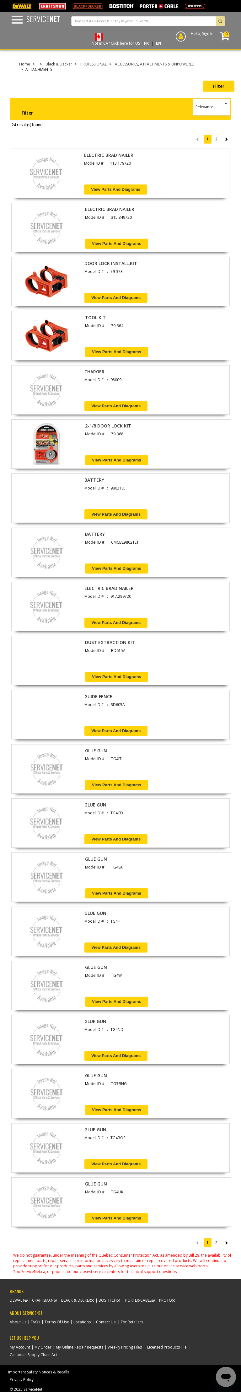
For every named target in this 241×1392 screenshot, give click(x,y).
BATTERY (94, 480)
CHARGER (94, 372)
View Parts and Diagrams (115, 189)
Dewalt (17, 1300)
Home (24, 64)
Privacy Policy (22, 1379)
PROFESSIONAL (93, 64)
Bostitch (108, 1300)
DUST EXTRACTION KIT (110, 642)
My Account (20, 1347)
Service (43, 18)
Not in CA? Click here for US (116, 43)
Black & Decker (59, 64)
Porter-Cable (138, 1300)
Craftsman (43, 1300)
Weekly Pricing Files (125, 1347)
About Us (18, 1322)
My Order (43, 1347)
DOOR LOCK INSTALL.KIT (110, 263)
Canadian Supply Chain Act (33, 1354)
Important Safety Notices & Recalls (38, 1372)
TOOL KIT (95, 317)
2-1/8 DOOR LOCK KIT (108, 426)
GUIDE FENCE (98, 696)
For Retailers (132, 1322)
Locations (82, 1322)
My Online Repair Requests (79, 1347)
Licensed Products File (167, 1347)
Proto (165, 1300)
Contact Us (105, 1322)
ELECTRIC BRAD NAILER (108, 155)
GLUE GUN (96, 751)
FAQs (35, 1322)
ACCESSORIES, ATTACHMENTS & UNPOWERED (155, 64)
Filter (218, 86)
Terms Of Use (57, 1322)
